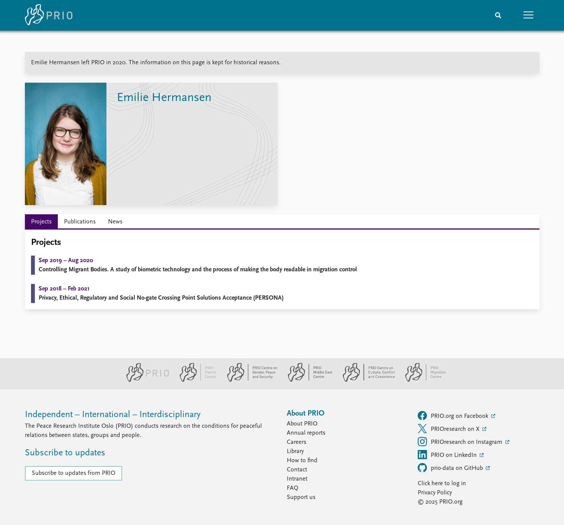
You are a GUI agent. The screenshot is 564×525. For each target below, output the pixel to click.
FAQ (292, 488)
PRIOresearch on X (449, 428)
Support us (301, 497)
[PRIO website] (144, 380)
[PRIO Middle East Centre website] (307, 380)
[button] (528, 15)
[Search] (498, 15)
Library (295, 451)
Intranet (297, 479)
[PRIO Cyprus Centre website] (195, 380)
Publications (80, 222)
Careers (296, 442)
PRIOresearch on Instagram (461, 441)
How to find (302, 461)
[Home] (48, 15)
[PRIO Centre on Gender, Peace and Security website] (249, 380)
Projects (41, 222)
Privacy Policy (435, 493)
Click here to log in (442, 484)
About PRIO (302, 424)
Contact (297, 470)
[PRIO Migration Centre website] (421, 380)
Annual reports (306, 433)
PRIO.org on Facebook (454, 415)
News (115, 222)
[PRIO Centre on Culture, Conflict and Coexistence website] (365, 380)
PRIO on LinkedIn (448, 454)
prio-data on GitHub (451, 467)
